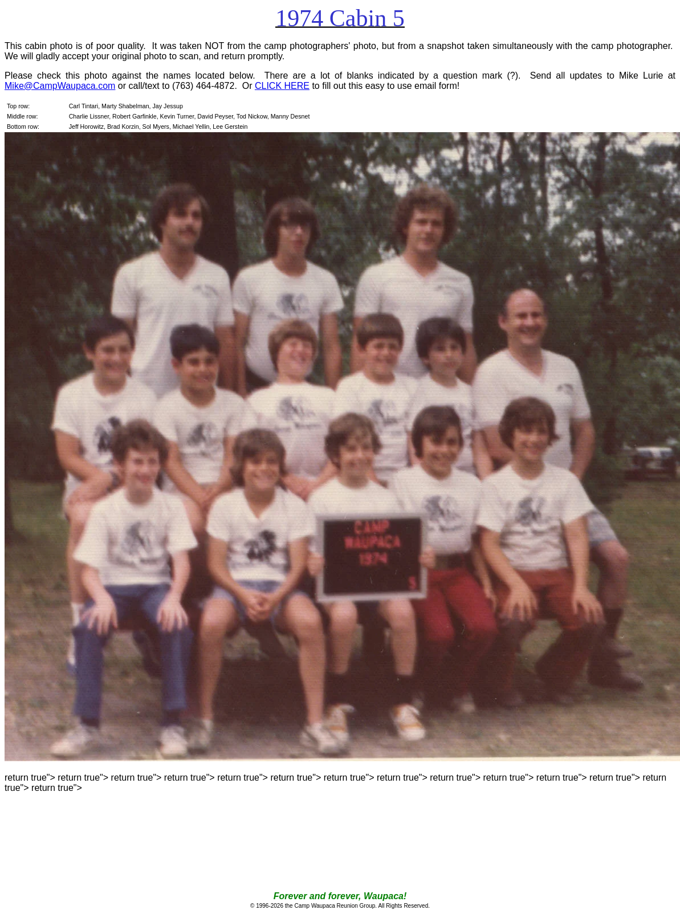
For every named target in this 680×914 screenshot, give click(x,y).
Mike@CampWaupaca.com (60, 86)
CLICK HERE (282, 86)
